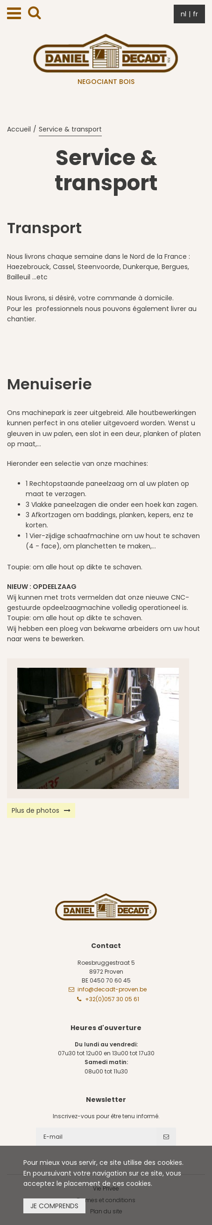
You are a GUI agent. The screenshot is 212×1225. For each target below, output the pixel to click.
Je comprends (54, 1206)
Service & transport (70, 129)
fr (195, 14)
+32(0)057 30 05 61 (112, 999)
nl (183, 14)
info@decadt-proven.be (112, 989)
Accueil (19, 129)
